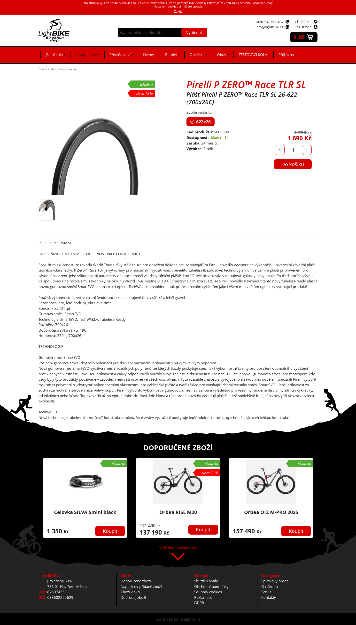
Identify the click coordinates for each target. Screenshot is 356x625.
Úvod (42, 69)
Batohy (171, 54)
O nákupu (269, 586)
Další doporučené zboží (178, 548)
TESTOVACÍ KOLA (253, 54)
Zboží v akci (130, 591)
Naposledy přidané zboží (141, 586)
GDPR (199, 602)
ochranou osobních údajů (256, 3)
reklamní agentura (184, 619)
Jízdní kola (54, 54)
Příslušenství (120, 54)
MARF (161, 619)
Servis (266, 591)
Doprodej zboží (133, 597)
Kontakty (268, 597)
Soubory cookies (208, 591)
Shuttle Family (206, 580)
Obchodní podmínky (211, 586)
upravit (197, 6)
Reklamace (203, 597)
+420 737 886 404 (269, 21)
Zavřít (178, 11)
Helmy (148, 54)
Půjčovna (286, 54)
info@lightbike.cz (269, 27)
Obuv (221, 54)
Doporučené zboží (136, 580)
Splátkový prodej (275, 580)
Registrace (302, 27)
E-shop (52, 69)
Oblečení (197, 54)
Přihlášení (303, 21)
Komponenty (86, 54)
